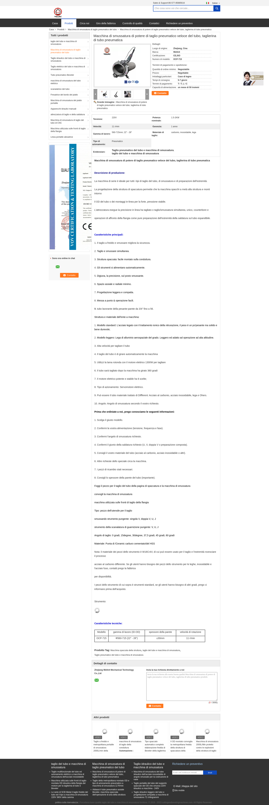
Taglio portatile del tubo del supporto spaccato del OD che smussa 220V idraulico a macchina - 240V (150, 786)
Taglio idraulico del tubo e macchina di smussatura (68, 59)
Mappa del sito (189, 786)
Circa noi (84, 23)
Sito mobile (178, 790)
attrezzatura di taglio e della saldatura (68, 114)
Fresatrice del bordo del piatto (64, 95)
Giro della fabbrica (106, 23)
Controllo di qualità (132, 23)
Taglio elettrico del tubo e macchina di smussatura (68, 68)
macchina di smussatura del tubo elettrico (66, 82)
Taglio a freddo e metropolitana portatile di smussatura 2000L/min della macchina (103, 747)
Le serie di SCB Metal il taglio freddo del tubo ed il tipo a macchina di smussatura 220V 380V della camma (69, 794)
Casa (55, 23)
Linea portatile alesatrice (62, 137)
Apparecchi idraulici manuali (63, 109)
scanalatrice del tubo (60, 89)
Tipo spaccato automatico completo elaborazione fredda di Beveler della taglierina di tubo (155, 747)
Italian (216, 3)
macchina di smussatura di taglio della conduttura (130, 744)
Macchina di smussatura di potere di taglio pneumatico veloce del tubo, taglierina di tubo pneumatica (122, 105)
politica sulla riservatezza (66, 802)
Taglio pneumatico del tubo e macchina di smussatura (118, 655)
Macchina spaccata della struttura (125, 650)
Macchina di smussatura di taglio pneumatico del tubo (92, 29)
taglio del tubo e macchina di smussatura (64, 42)
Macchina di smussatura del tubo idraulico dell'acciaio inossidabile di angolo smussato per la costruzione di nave (151, 775)
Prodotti (69, 23)
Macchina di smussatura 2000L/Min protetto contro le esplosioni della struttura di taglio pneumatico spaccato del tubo (207, 749)
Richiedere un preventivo (179, 23)
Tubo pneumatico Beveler (62, 75)
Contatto (161, 93)
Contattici (154, 23)
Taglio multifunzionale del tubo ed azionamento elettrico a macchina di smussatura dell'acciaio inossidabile (67, 774)
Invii (210, 772)
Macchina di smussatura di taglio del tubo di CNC (67, 121)
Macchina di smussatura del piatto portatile (66, 101)
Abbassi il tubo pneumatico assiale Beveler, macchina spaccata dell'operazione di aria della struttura (108, 792)
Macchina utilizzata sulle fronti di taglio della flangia (68, 130)
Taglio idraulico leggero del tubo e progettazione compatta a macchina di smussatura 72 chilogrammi (151, 794)
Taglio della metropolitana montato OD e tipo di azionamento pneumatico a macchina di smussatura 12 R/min (110, 783)
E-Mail (176, 786)
